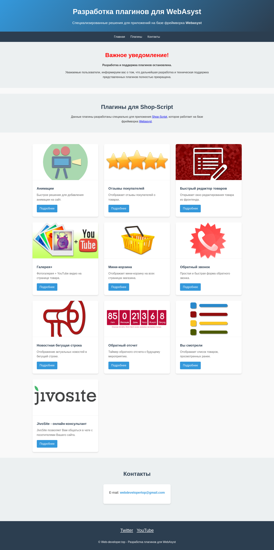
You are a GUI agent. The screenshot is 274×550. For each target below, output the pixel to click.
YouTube (145, 530)
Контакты (154, 36)
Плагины (136, 36)
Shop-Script (159, 116)
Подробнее (47, 208)
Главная (119, 36)
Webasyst (194, 23)
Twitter (126, 530)
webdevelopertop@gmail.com (142, 492)
